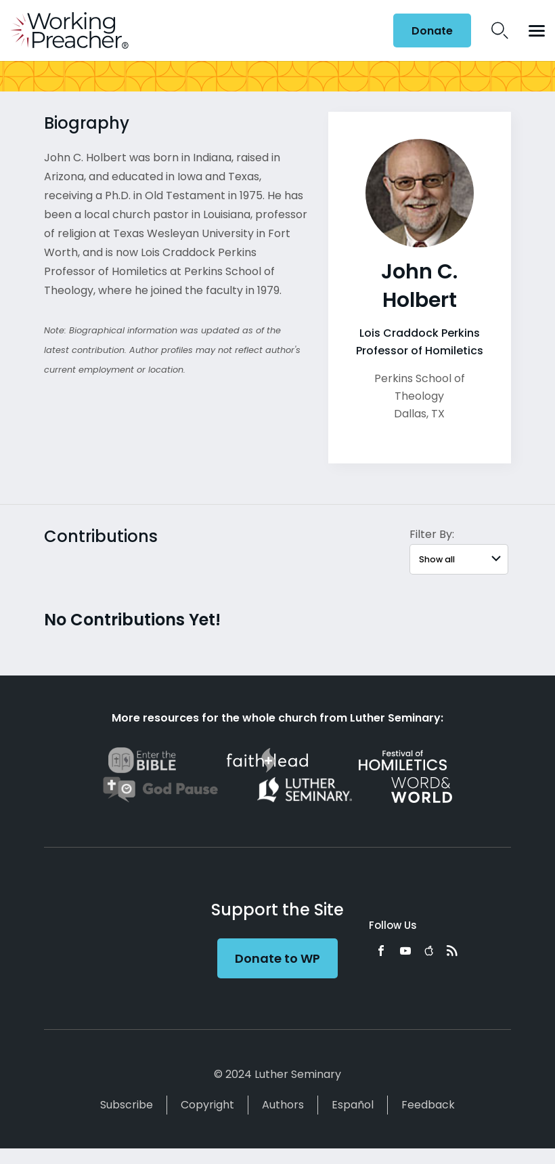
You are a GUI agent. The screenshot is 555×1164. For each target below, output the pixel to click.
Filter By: (431, 534)
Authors (283, 1105)
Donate (432, 31)
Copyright (207, 1105)
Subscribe (126, 1105)
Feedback (428, 1105)
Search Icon (499, 30)
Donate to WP (277, 958)
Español (353, 1105)
